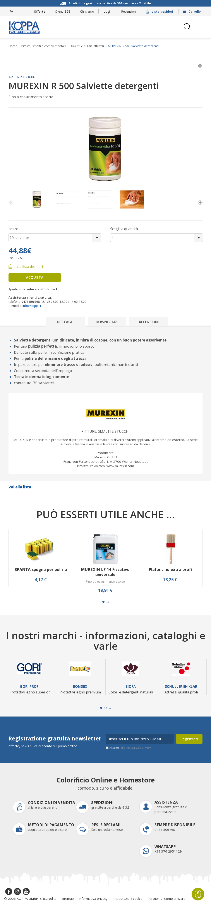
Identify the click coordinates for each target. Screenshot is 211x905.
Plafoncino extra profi (170, 569)
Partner (153, 898)
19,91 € (105, 590)
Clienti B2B (62, 11)
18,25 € (170, 579)
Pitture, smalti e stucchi (105, 431)
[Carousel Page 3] (110, 708)
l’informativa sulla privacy (135, 748)
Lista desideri (160, 11)
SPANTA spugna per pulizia (41, 569)
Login (108, 11)
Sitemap (68, 898)
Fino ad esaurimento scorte (105, 582)
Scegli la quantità (124, 228)
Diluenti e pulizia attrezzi (87, 46)
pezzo (13, 228)
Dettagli (65, 322)
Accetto (130, 748)
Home (13, 46)
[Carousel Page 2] (108, 602)
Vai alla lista (20, 487)
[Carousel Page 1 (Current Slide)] (103, 602)
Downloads (107, 322)
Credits (51, 898)
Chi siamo (87, 11)
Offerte (39, 11)
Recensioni (128, 11)
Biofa (130, 686)
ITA (11, 11)
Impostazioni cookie (127, 898)
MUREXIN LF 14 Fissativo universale (105, 572)
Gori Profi (29, 686)
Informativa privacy (93, 898)
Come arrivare (174, 898)
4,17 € (41, 579)
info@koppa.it (32, 306)
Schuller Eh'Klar (181, 686)
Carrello (192, 11)
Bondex (80, 686)
